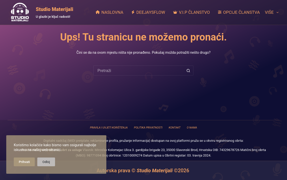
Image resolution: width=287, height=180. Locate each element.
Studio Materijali (54, 9)
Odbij (46, 162)
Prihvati (24, 162)
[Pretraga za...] (138, 71)
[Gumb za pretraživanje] (188, 71)
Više (271, 13)
